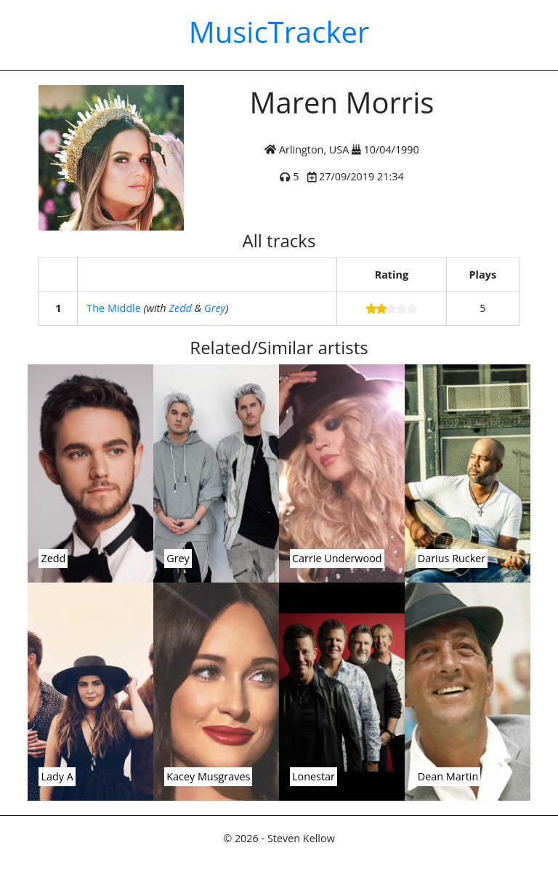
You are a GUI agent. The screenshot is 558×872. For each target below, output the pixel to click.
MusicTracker (279, 32)
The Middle (113, 308)
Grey (214, 308)
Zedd (180, 308)
